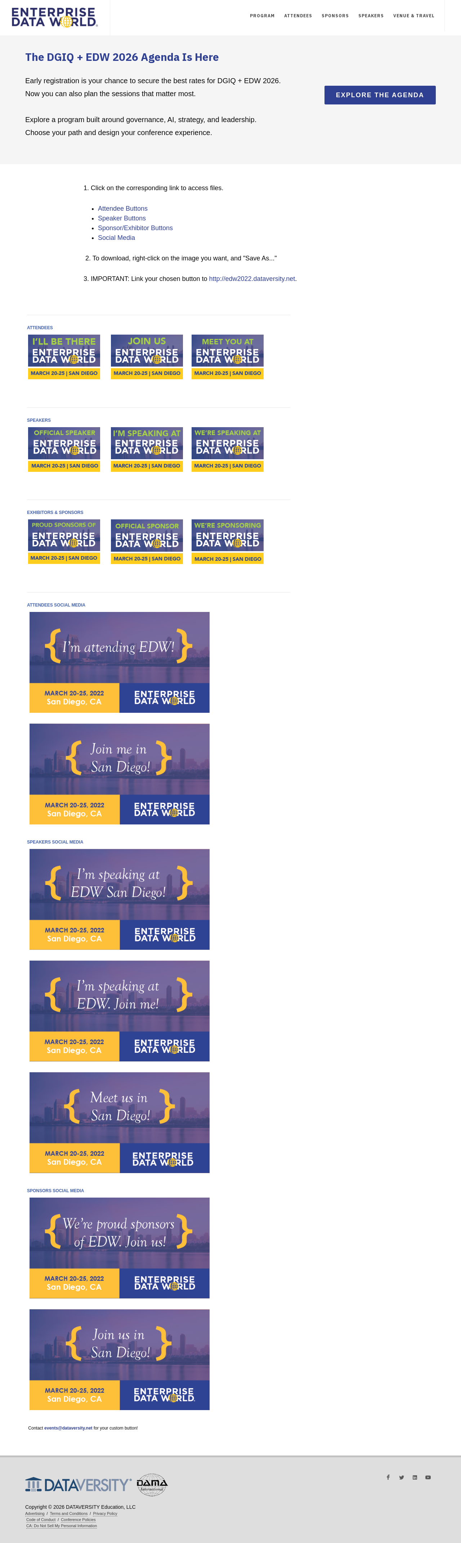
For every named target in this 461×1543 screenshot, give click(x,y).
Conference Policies (78, 1519)
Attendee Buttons (123, 208)
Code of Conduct (40, 1519)
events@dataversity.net (68, 1428)
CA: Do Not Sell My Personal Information (61, 1526)
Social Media (116, 237)
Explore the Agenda (380, 95)
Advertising (35, 1513)
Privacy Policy (105, 1513)
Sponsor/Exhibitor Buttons (135, 228)
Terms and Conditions (69, 1513)
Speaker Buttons (122, 218)
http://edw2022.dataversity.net (252, 278)
